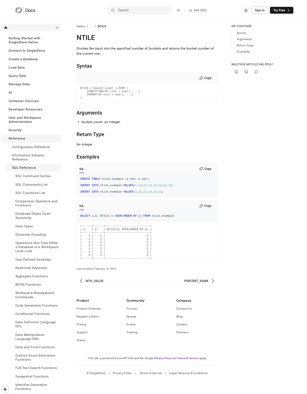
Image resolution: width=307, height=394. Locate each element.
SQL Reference (24, 168)
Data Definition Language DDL (35, 324)
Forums (131, 322)
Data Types (24, 226)
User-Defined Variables (33, 259)
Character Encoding (30, 234)
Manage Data (19, 84)
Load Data (17, 67)
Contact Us (184, 322)
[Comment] (256, 72)
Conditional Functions (32, 314)
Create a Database (23, 59)
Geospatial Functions (32, 376)
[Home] (25, 10)
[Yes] (236, 72)
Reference (17, 138)
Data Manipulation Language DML (30, 337)
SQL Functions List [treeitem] (30, 193)
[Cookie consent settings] (5, 389)
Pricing (81, 338)
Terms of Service (188, 371)
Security (15, 130)
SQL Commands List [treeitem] (31, 184)
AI (10, 92)
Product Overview (89, 322)
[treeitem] (31, 40)
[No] (246, 72)
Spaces (131, 330)
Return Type (245, 45)
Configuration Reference (31, 147)
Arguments (244, 39)
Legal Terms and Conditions (188, 386)
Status (81, 353)
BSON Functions (28, 284)
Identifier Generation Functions (31, 387)
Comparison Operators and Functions (36, 203)
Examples (243, 51)
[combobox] (246, 10)
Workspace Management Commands (34, 295)
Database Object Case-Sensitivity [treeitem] (33, 216)
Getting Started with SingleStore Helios (24, 40)
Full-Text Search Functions (36, 368)
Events (131, 338)
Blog (179, 330)
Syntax (241, 33)
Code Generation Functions (36, 305)
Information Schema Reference (28, 157)
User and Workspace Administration (25, 120)
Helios (81, 26)
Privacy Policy (162, 371)
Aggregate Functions (31, 276)
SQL (81, 171)
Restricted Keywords (31, 268)
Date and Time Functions (35, 347)
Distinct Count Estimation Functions (35, 357)
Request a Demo (88, 330)
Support (82, 345)
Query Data (17, 76)
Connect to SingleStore (27, 51)
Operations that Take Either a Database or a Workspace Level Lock (36, 247)
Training (132, 345)
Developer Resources (25, 109)
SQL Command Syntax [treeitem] (33, 176)
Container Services (24, 101)
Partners (182, 345)
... (91, 26)
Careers (181, 338)
